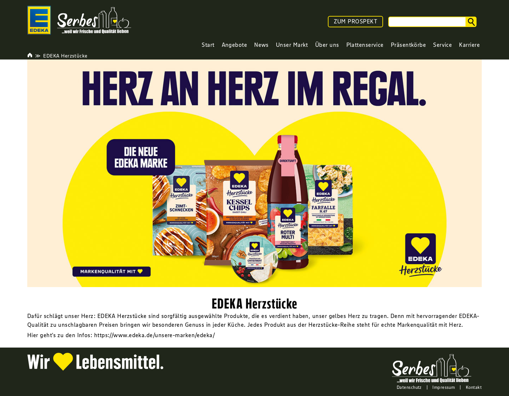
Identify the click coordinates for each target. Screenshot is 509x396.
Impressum (443, 387)
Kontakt (474, 387)
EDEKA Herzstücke (65, 55)
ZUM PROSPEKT (355, 21)
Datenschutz (409, 387)
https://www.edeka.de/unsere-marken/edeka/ (154, 335)
